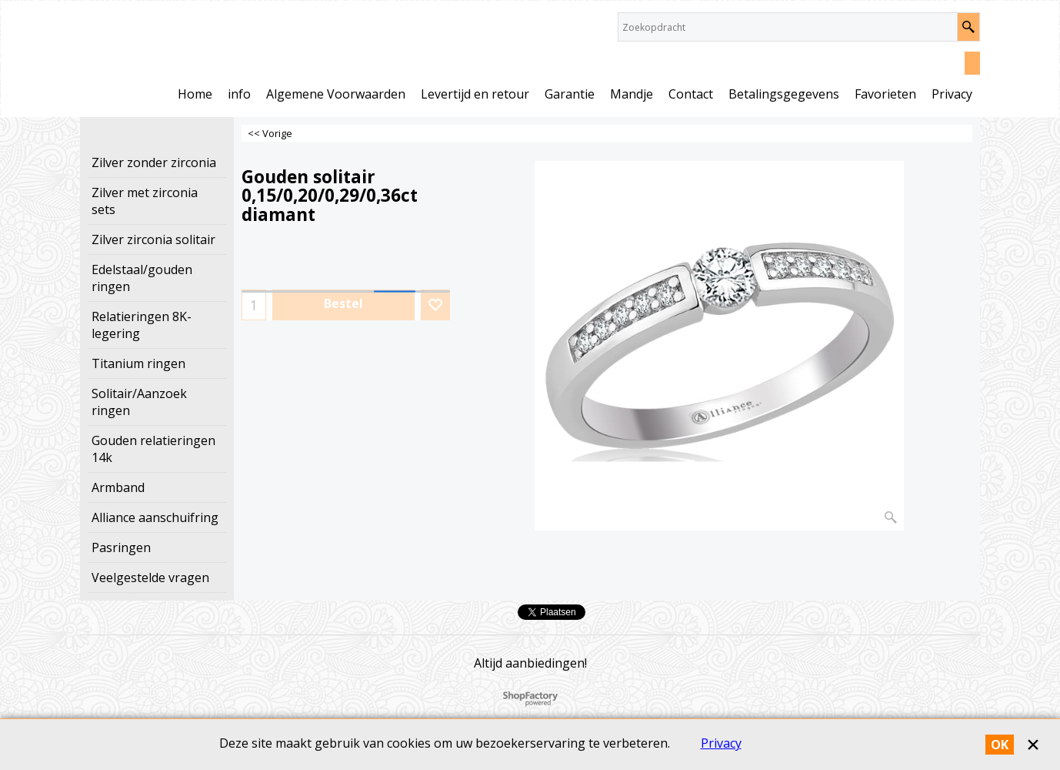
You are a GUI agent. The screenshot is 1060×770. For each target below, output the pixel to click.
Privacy (721, 743)
